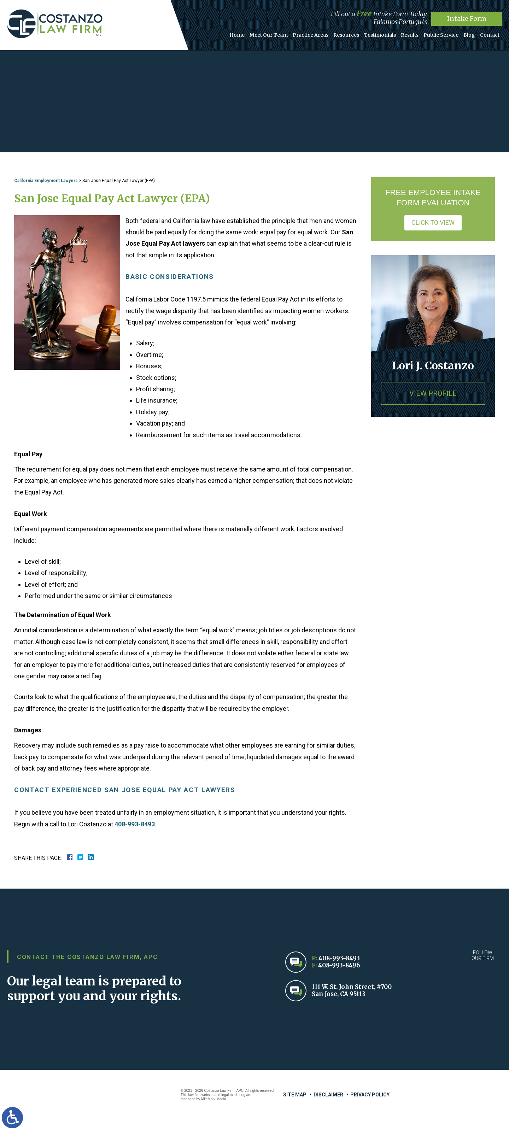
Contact (489, 35)
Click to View (433, 222)
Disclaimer (328, 1094)
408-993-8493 (135, 824)
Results (410, 35)
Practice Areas (310, 35)
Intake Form (466, 18)
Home (237, 35)
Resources (346, 35)
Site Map (294, 1094)
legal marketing (233, 1095)
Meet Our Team (269, 35)
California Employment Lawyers (46, 180)
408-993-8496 (339, 965)
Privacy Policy (370, 1094)
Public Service (440, 35)
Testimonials (380, 35)
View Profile (433, 393)
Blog (469, 35)
